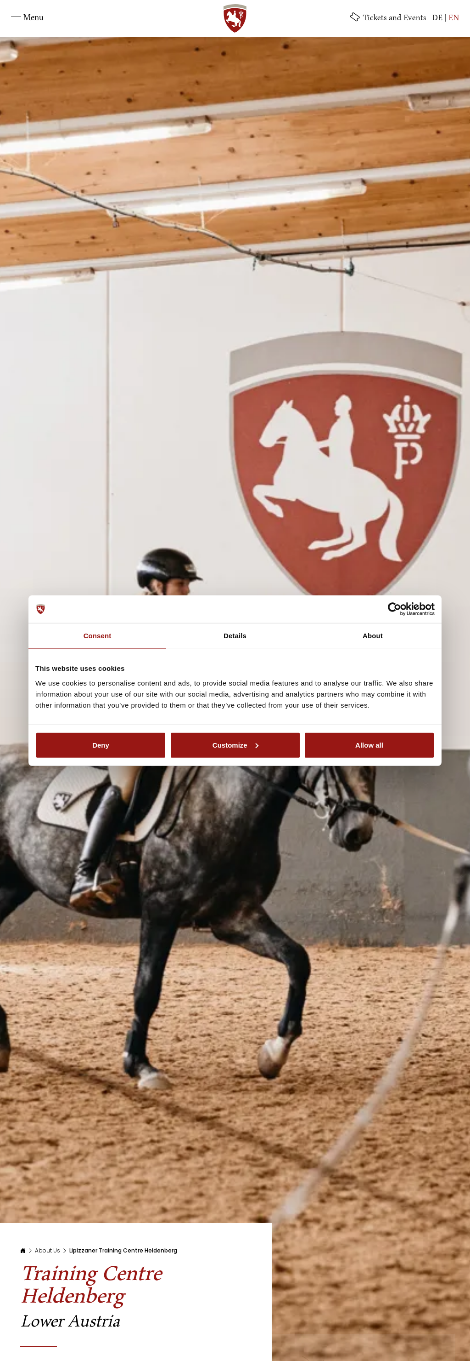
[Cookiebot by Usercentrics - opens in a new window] (394, 609)
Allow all (369, 745)
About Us (47, 1250)
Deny (100, 745)
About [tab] (373, 636)
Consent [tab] (98, 636)
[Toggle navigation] (27, 18)
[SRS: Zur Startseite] (235, 18)
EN (453, 18)
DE (437, 18)
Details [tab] (235, 636)
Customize (235, 745)
